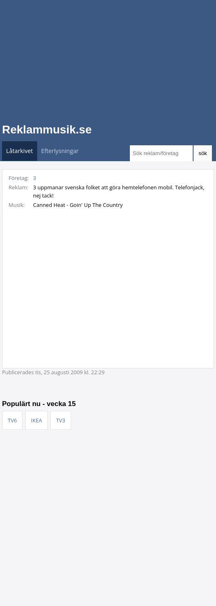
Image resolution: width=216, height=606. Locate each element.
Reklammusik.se (46, 129)
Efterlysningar (60, 151)
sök (202, 153)
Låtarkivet (19, 151)
